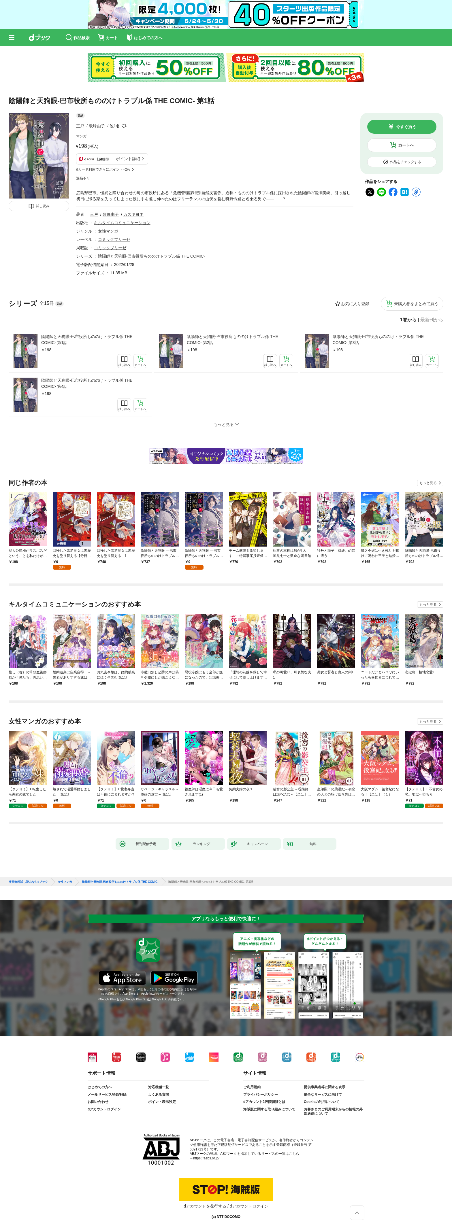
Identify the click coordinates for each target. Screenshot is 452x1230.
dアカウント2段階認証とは (264, 1102)
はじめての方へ (100, 1087)
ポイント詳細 (128, 158)
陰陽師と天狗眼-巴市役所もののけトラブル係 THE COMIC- (151, 256)
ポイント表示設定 (162, 1102)
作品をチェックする (405, 162)
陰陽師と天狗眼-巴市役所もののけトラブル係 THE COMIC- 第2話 (232, 339)
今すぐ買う (406, 126)
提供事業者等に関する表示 (324, 1087)
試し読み (43, 206)
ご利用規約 (252, 1087)
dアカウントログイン (104, 1109)
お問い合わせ (98, 1102)
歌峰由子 (97, 126)
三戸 (80, 126)
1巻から (408, 320)
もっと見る (428, 483)
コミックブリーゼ (114, 239)
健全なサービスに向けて (323, 1095)
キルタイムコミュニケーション (122, 222)
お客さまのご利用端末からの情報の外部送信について (333, 1111)
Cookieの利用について (322, 1102)
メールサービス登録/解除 (107, 1095)
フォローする (124, 126)
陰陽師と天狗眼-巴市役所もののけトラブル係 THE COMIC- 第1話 (87, 339)
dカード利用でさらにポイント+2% (103, 169)
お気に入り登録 (355, 303)
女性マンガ (108, 231)
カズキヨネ (133, 214)
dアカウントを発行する (205, 1206)
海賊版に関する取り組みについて (269, 1109)
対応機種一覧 (158, 1087)
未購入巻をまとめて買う (416, 303)
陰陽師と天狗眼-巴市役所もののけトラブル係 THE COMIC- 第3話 (378, 339)
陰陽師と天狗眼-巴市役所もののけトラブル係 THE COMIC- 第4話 (87, 383)
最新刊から (431, 320)
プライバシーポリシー (260, 1095)
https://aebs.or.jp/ (206, 1158)
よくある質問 (158, 1095)
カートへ (406, 145)
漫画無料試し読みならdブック (28, 882)
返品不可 (83, 178)
